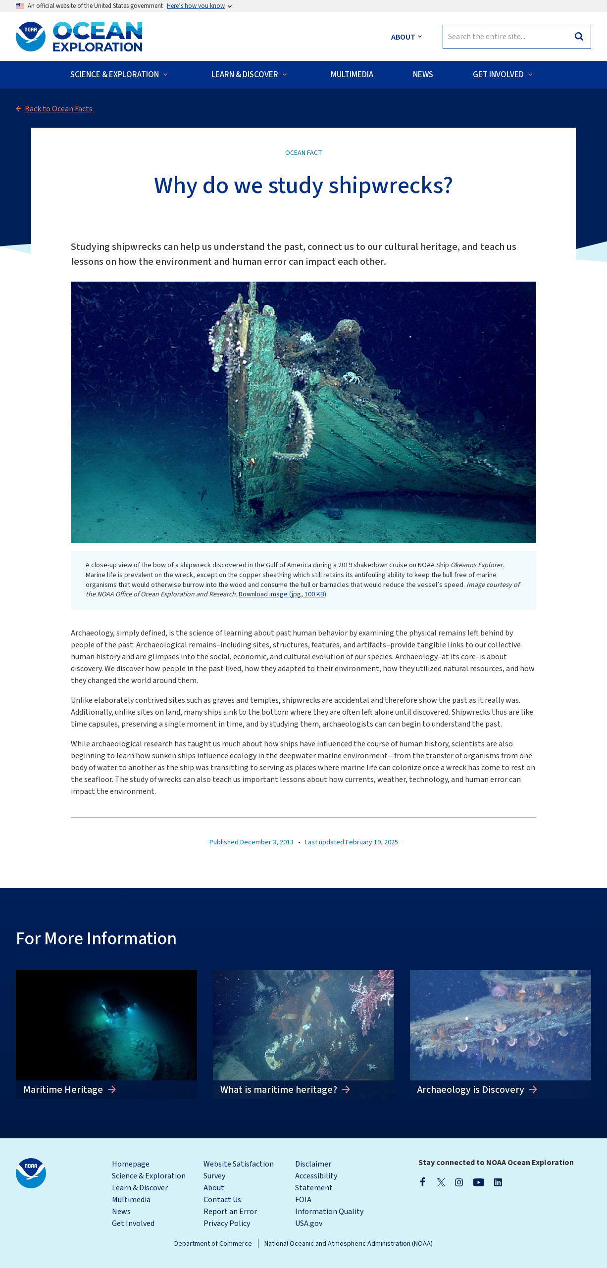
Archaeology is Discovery (471, 1090)
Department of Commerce (213, 1243)
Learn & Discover (140, 1187)
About (213, 1187)
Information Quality (329, 1211)
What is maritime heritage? (279, 1090)
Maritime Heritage (64, 1090)
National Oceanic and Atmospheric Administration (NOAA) (348, 1243)
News (121, 1211)
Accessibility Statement (316, 1181)
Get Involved (133, 1223)
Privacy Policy (226, 1223)
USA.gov (308, 1223)
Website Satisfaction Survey (238, 1170)
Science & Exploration (149, 1175)
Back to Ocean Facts (59, 108)
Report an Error (230, 1211)
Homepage (131, 1164)
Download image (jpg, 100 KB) (282, 594)
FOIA (303, 1199)
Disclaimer (313, 1164)
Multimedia (131, 1199)
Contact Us (222, 1199)
